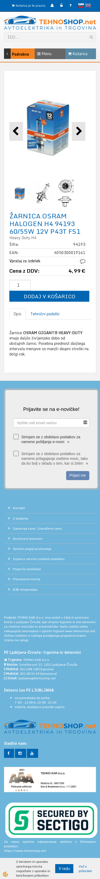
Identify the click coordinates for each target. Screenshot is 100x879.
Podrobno (10, 53)
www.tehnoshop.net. (80, 630)
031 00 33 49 (29, 673)
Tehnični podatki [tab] (44, 314)
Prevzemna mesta (26, 579)
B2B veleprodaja (25, 589)
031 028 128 (29, 669)
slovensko (81, 5)
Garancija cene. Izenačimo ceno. (37, 528)
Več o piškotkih (85, 868)
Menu (44, 54)
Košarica (77, 54)
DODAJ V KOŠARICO (49, 296)
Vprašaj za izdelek (24, 261)
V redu (64, 868)
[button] (78, 131)
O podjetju (20, 518)
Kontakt (19, 507)
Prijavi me (78, 475)
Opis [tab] (17, 314)
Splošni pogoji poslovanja (32, 548)
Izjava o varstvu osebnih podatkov (39, 558)
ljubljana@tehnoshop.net (37, 678)
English (88, 5)
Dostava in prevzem (27, 538)
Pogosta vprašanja (27, 568)
